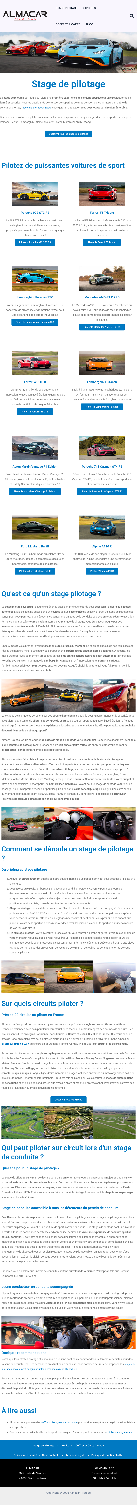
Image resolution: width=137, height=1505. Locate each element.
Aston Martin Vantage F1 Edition (35, 466)
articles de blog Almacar (120, 1432)
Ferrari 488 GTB (35, 382)
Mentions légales (76, 1455)
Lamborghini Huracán (102, 382)
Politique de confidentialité (110, 1455)
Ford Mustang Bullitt (35, 546)
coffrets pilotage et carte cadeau (60, 1422)
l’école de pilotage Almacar (37, 107)
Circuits (64, 1445)
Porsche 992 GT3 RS (35, 212)
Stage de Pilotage (42, 1445)
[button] (132, 16)
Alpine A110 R (102, 546)
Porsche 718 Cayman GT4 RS (102, 466)
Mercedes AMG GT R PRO (102, 297)
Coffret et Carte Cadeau (91, 1445)
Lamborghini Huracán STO (35, 297)
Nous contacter (50, 1455)
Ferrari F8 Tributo (102, 212)
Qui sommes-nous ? (22, 1455)
